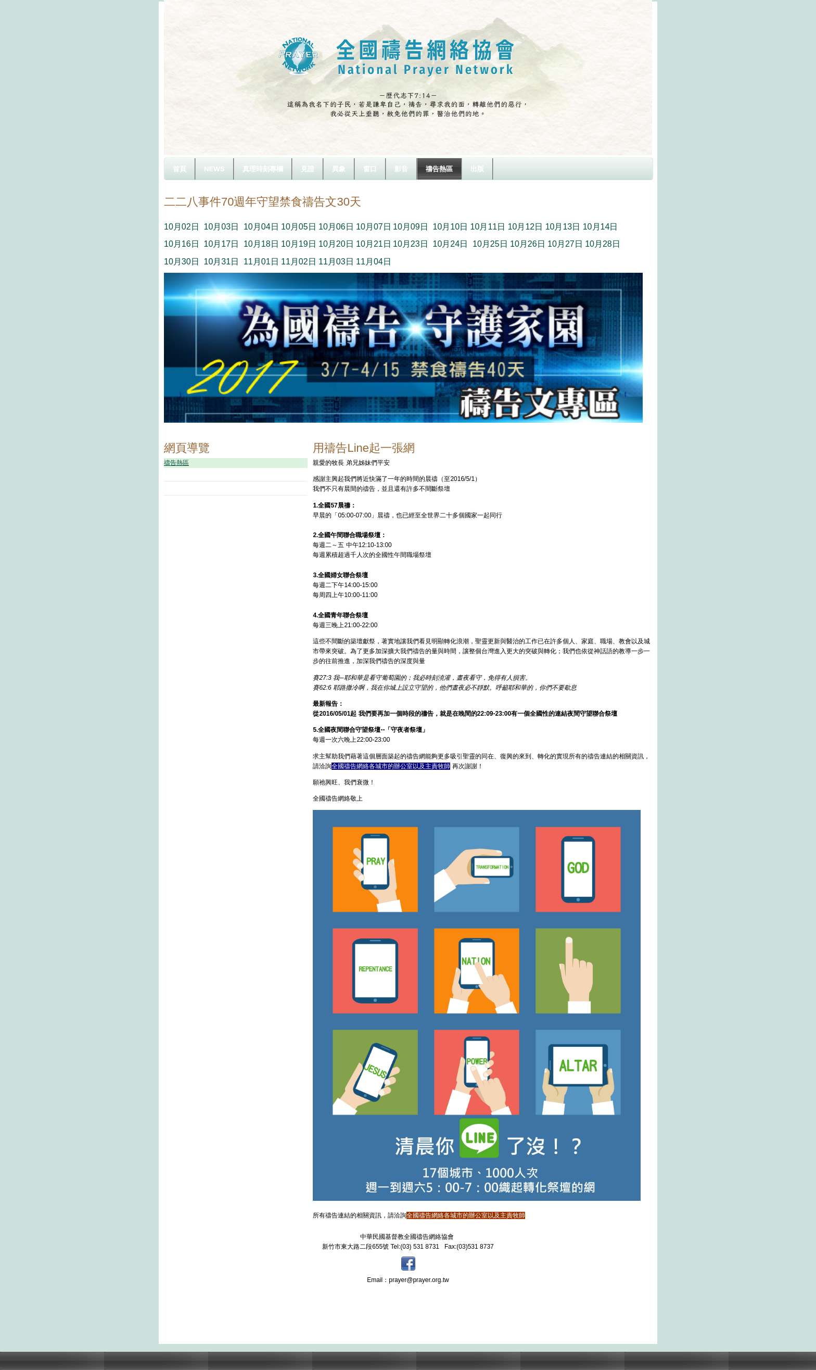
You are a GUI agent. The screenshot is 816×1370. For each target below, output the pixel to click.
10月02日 (181, 226)
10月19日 (298, 243)
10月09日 (410, 226)
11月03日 (336, 261)
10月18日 (261, 243)
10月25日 (490, 243)
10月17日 (221, 243)
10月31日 (221, 261)
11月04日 (373, 261)
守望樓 (185, 474)
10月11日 (488, 226)
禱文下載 (188, 487)
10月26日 (527, 243)
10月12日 (525, 226)
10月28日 (602, 243)
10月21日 (373, 243)
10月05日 (298, 226)
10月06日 (336, 226)
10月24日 (450, 243)
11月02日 (298, 261)
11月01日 (261, 261)
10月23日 (410, 243)
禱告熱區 (176, 462)
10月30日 (181, 261)
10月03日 (221, 226)
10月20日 (336, 243)
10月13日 (563, 226)
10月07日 (373, 226)
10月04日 (261, 226)
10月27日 (565, 243)
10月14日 (600, 226)
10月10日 (450, 226)
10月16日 (181, 243)
